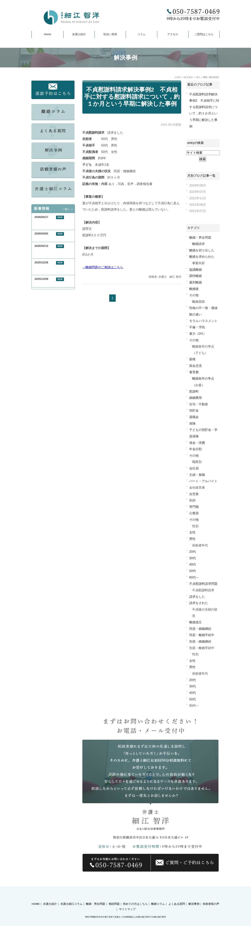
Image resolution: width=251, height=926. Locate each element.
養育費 (194, 372)
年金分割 (195, 449)
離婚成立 (195, 622)
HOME (36, 897)
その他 (194, 295)
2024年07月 (197, 191)
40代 (192, 564)
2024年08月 (197, 185)
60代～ (194, 577)
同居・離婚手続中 (201, 635)
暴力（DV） (197, 333)
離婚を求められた (201, 256)
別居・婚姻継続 (200, 641)
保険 (192, 423)
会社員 (194, 468)
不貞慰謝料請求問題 (203, 583)
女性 (192, 532)
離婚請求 (198, 244)
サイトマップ (127, 902)
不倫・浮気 (197, 327)
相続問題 (114, 897)
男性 (192, 539)
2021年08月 (197, 204)
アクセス (172, 34)
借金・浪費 (197, 442)
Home (47, 34)
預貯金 (194, 410)
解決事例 (193, 897)
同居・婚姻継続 (200, 628)
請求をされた (198, 603)
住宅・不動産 (198, 404)
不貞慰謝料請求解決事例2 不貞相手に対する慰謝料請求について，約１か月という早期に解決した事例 (132, 96)
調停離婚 (195, 276)
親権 (192, 359)
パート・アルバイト (203, 481)
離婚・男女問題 (200, 237)
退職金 (194, 417)
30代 (192, 558)
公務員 (194, 513)
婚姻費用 (195, 397)
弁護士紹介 (79, 34)
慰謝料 (194, 391)
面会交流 (195, 365)
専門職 (194, 507)
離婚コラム (158, 897)
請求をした (197, 596)
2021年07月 (197, 211)
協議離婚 (195, 269)
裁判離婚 (195, 282)
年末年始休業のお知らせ (50, 283)
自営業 (194, 494)
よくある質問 (176, 897)
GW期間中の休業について (50, 238)
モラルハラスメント (203, 321)
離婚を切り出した (201, 250)
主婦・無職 (197, 474)
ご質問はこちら (204, 34)
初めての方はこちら (135, 897)
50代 (192, 571)
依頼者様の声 (211, 897)
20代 (192, 551)
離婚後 (194, 289)
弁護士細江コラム (71, 897)
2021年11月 (197, 198)
